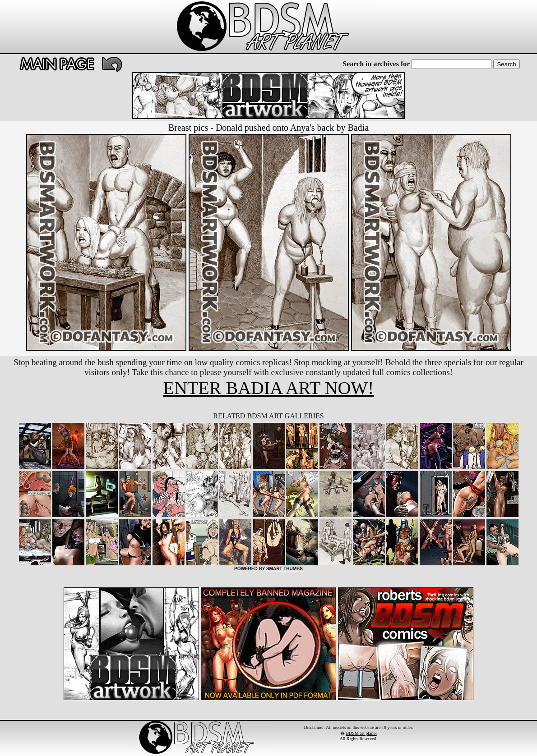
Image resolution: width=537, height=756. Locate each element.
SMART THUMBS (284, 568)
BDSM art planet (361, 733)
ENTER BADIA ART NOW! (268, 388)
